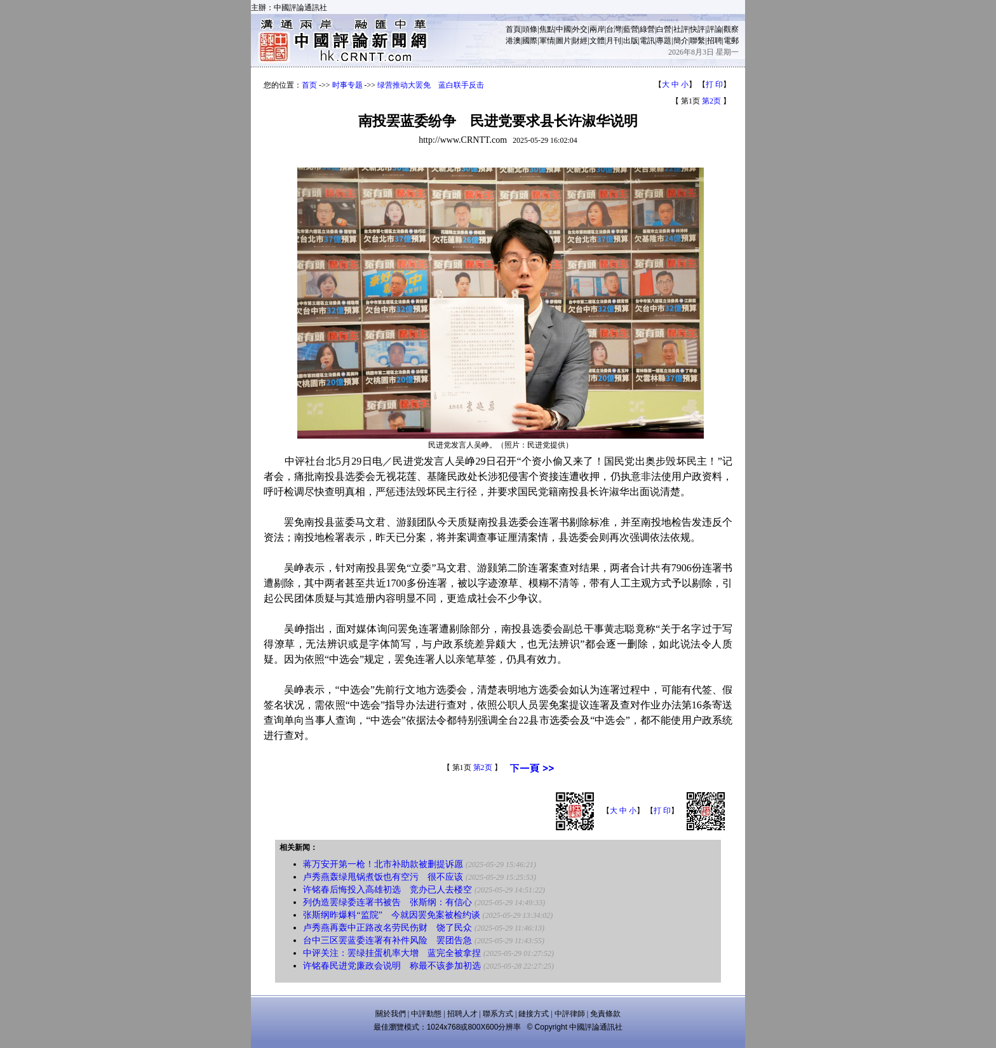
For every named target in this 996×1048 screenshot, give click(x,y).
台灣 (613, 29)
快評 (697, 29)
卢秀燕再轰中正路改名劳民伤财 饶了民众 (387, 927)
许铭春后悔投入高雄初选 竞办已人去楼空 (387, 889)
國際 (529, 40)
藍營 (630, 29)
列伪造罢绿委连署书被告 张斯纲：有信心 (387, 902)
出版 (630, 40)
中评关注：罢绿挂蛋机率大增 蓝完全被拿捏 (392, 953)
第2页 (711, 100)
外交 (580, 29)
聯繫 (697, 40)
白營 (663, 29)
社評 (681, 29)
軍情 (547, 40)
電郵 (731, 40)
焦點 (547, 29)
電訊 (647, 40)
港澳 (513, 40)
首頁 (513, 29)
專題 (663, 40)
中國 (563, 29)
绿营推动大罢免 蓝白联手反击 (430, 85)
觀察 (731, 29)
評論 (714, 29)
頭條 (529, 29)
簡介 (681, 40)
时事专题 (347, 85)
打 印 (714, 84)
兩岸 (597, 29)
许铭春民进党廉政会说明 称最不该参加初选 (392, 966)
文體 (597, 40)
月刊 (613, 40)
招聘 (714, 40)
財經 (580, 40)
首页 (309, 85)
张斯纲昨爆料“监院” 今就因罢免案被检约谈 (391, 915)
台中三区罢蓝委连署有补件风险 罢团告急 (387, 940)
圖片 (563, 40)
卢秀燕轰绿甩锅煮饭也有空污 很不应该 (383, 877)
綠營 (647, 29)
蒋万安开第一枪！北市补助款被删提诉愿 (383, 864)
